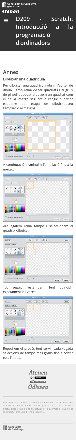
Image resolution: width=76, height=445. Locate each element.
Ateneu (10, 11)
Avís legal (8, 402)
